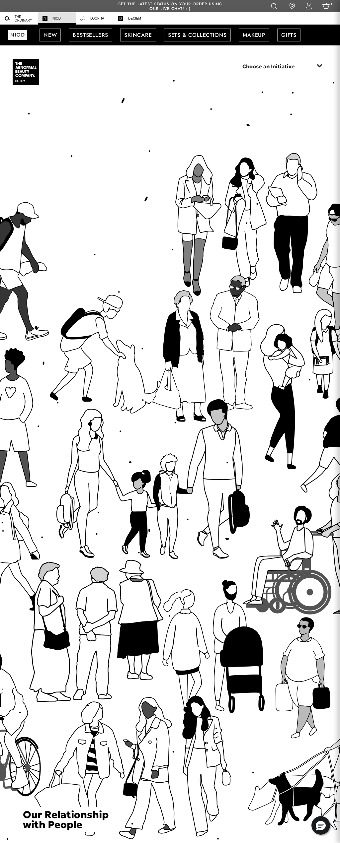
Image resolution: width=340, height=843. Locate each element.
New (50, 35)
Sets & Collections (197, 35)
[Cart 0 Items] (327, 6)
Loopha (92, 18)
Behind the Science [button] (170, 56)
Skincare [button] (138, 35)
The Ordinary (18, 18)
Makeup (254, 35)
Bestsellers (90, 35)
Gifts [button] (289, 35)
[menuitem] (19, 18)
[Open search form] (274, 6)
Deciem (129, 18)
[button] (320, 825)
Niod (51, 18)
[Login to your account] (308, 6)
